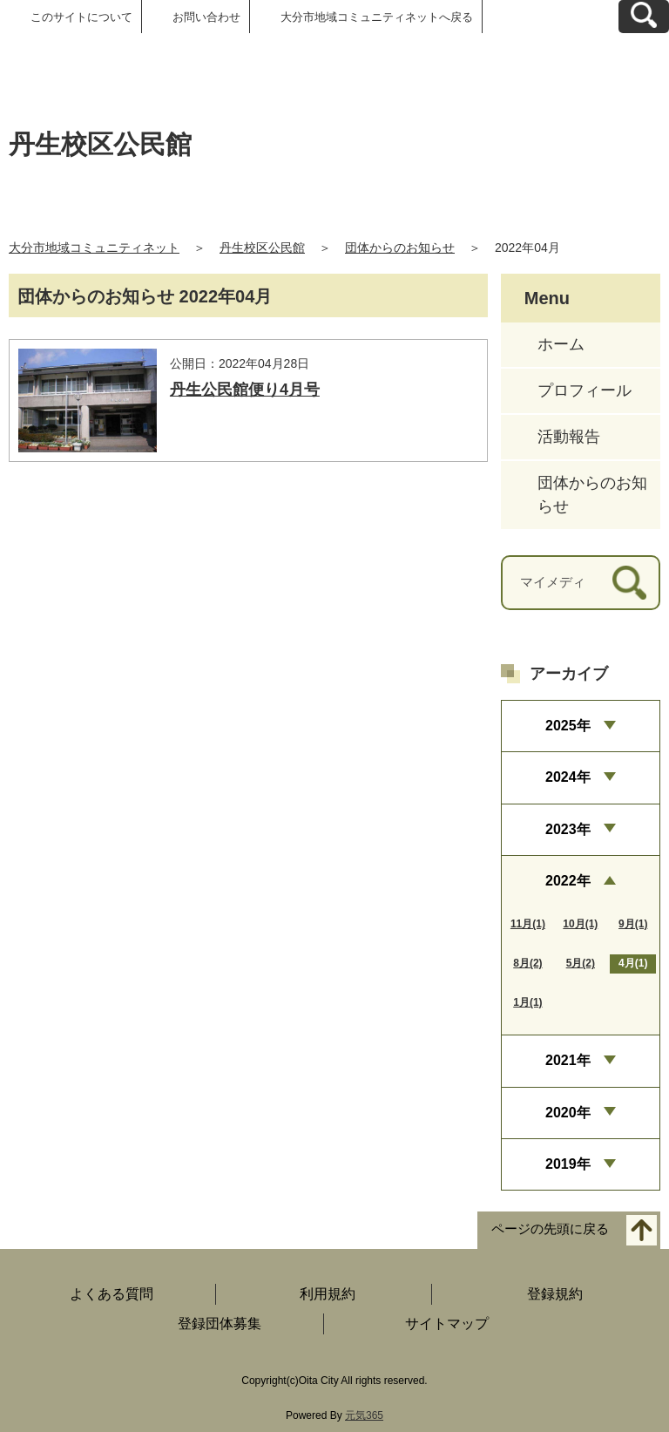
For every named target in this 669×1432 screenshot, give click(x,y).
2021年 (568, 1060)
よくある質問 (111, 1293)
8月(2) (527, 963)
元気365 (364, 1415)
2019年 (568, 1164)
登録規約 (555, 1293)
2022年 (568, 880)
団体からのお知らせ (400, 248)
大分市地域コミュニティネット (94, 248)
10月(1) (580, 924)
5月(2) (580, 963)
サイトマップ (447, 1323)
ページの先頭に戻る (550, 1229)
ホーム (561, 344)
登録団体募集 (219, 1323)
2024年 (568, 777)
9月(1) (632, 924)
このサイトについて (81, 17)
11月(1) (527, 924)
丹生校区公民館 (262, 248)
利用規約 (327, 1293)
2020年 (568, 1112)
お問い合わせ (206, 17)
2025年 (568, 725)
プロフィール (584, 390)
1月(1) (527, 1002)
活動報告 (568, 436)
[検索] (629, 582)
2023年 (568, 829)
